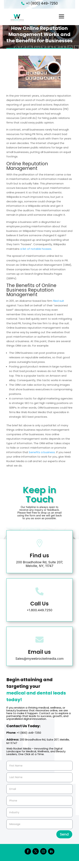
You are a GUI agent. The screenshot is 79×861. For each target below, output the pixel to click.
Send (64, 834)
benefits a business (42, 452)
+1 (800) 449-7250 (42, 3)
